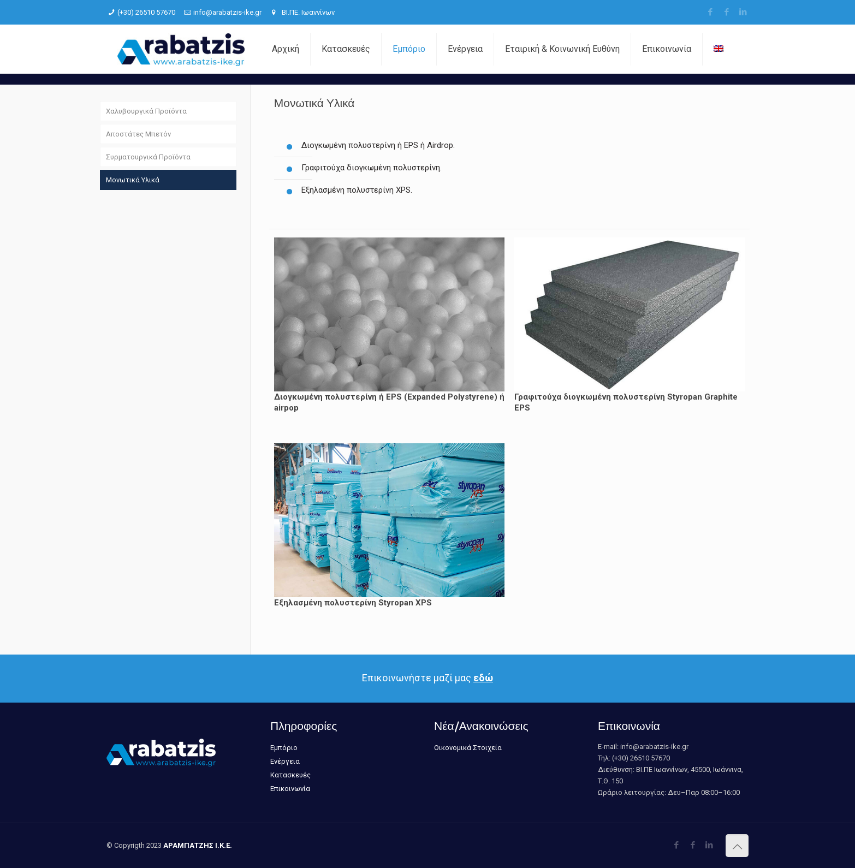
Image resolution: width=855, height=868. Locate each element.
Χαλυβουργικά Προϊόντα (146, 111)
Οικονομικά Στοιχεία (468, 748)
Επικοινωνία (290, 788)
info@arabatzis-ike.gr (227, 12)
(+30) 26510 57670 (146, 12)
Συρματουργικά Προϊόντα (148, 157)
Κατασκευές (290, 775)
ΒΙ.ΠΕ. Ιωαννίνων (307, 12)
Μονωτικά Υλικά (132, 180)
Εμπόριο (284, 748)
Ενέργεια (285, 761)
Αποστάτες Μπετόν (138, 134)
